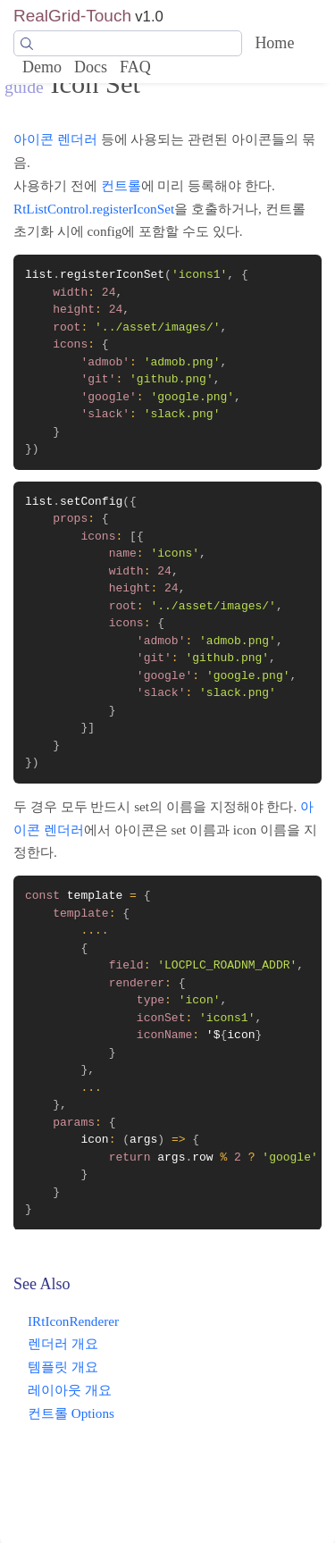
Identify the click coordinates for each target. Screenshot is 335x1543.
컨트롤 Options (71, 1413)
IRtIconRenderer (73, 1321)
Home (274, 43)
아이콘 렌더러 (55, 139)
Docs (90, 67)
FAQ (135, 67)
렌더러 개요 (63, 1343)
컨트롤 (121, 185)
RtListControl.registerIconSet (93, 208)
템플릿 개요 (63, 1366)
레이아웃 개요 (70, 1389)
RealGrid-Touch (72, 15)
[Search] (127, 43)
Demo (42, 67)
